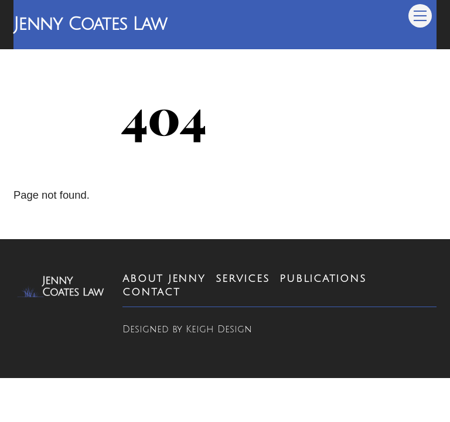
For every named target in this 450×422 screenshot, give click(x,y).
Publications (322, 278)
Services (242, 278)
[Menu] (420, 16)
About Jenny (163, 278)
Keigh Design (219, 329)
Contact (151, 292)
